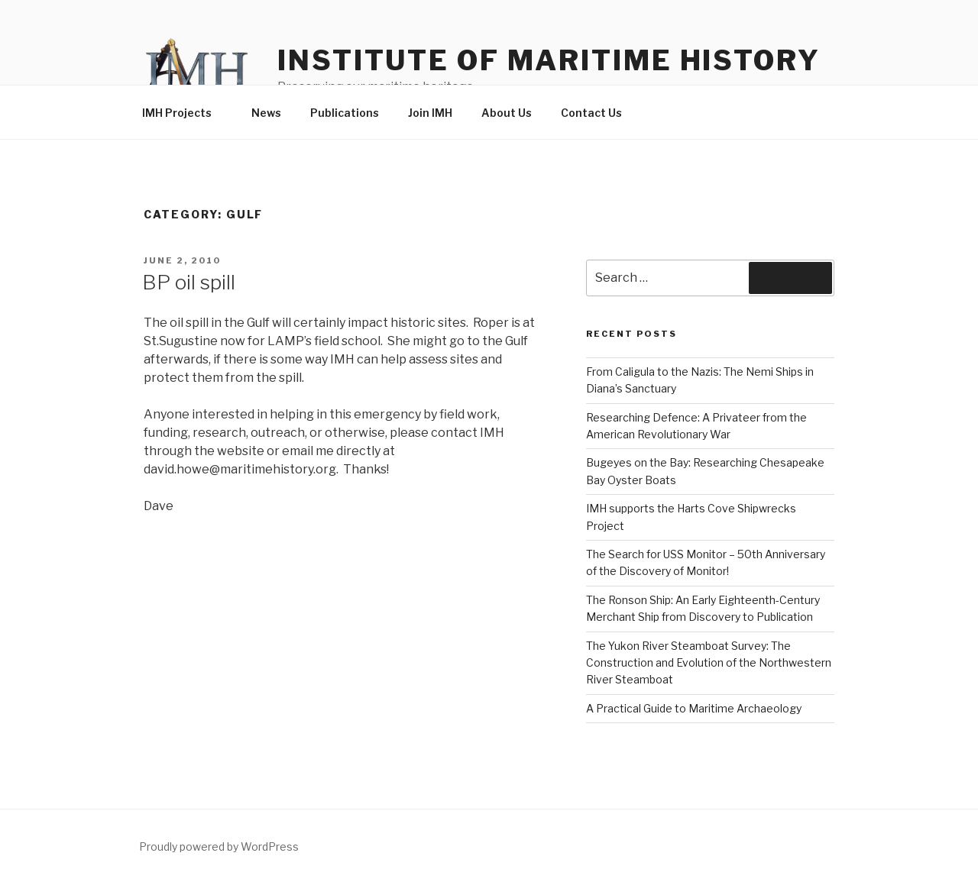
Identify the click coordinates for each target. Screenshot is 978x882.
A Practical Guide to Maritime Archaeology (694, 708)
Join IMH (430, 112)
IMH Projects (184, 112)
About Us (506, 112)
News (266, 112)
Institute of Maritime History (549, 60)
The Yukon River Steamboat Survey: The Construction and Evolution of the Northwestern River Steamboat (708, 663)
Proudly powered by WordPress (219, 846)
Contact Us (591, 112)
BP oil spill (188, 282)
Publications (344, 112)
